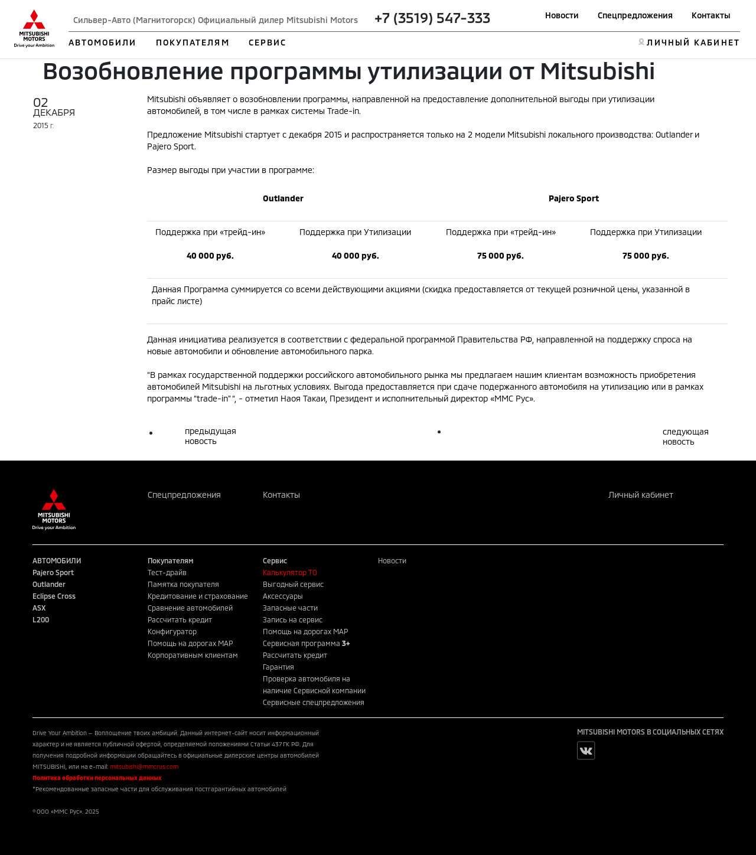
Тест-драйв (167, 572)
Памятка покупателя (183, 584)
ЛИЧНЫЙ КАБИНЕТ (693, 42)
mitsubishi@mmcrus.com (144, 766)
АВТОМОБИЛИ (103, 42)
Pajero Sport (53, 572)
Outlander (49, 584)
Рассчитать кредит (180, 619)
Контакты (711, 15)
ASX (38, 607)
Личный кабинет (640, 494)
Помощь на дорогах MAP (190, 643)
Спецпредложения (635, 15)
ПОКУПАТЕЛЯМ (193, 42)
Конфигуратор (172, 631)
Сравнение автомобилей (190, 607)
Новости (562, 15)
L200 (40, 619)
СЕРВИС (268, 42)
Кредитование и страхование (198, 596)
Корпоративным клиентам (193, 655)
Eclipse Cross (54, 596)
